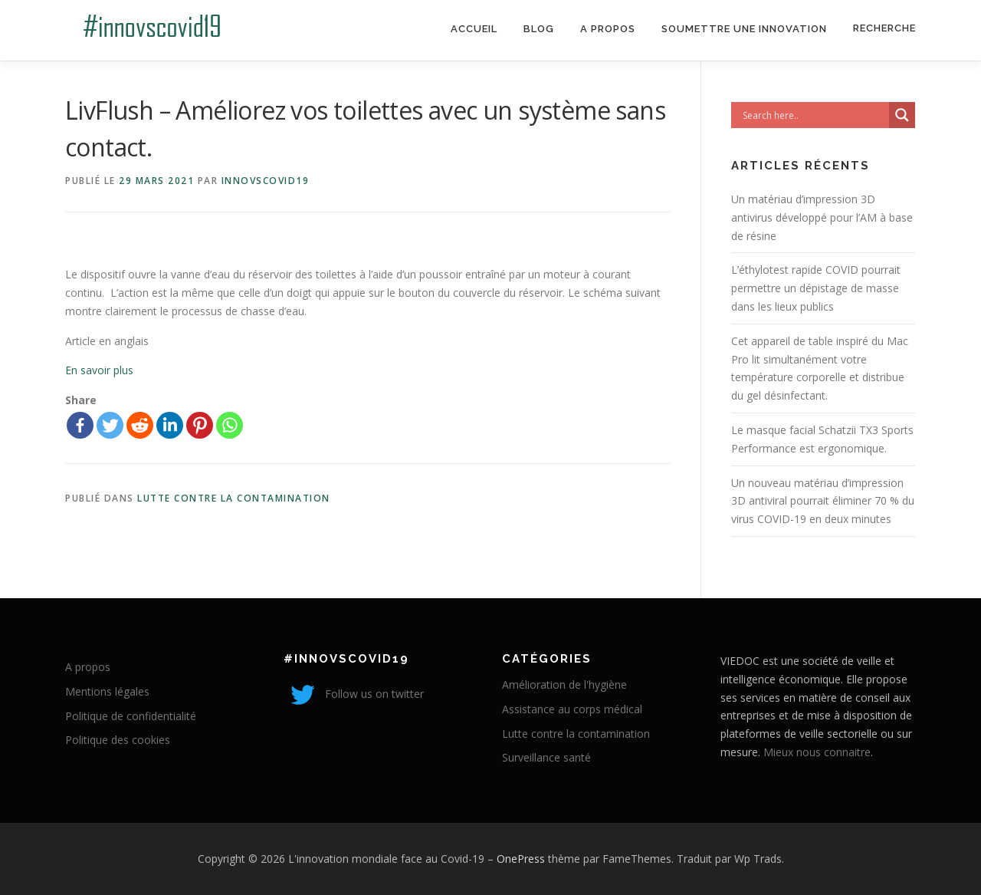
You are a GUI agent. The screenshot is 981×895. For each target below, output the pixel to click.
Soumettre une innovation (744, 29)
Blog (538, 29)
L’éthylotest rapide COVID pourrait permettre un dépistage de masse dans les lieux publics (816, 288)
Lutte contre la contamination (233, 498)
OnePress (521, 858)
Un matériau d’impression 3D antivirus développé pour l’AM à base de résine (822, 217)
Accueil (474, 29)
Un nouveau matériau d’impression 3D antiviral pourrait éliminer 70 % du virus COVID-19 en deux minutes (822, 501)
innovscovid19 (265, 180)
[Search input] (814, 115)
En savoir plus (99, 370)
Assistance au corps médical (572, 709)
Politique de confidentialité (130, 716)
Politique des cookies (117, 739)
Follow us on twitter (354, 693)
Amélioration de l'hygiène (564, 684)
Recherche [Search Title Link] (884, 28)
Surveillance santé (546, 757)
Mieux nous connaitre (817, 752)
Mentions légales (107, 691)
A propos (607, 29)
